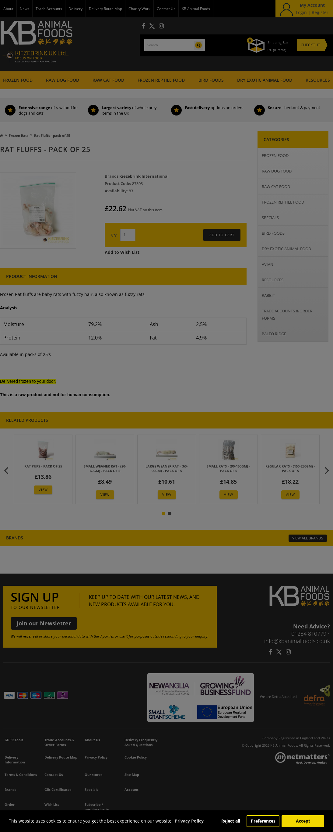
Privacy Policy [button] (189, 821)
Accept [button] (303, 821)
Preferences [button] (263, 821)
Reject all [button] (230, 821)
